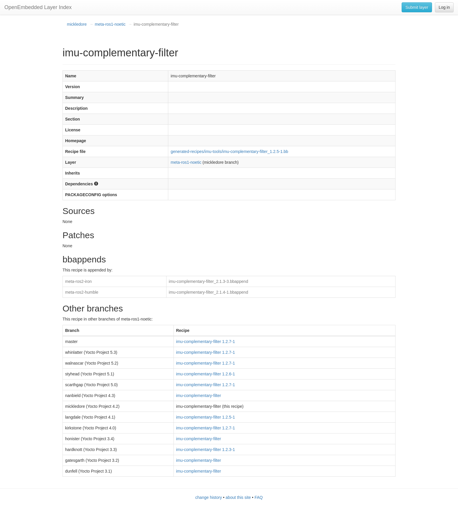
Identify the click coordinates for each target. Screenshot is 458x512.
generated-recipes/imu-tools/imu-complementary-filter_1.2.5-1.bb (229, 151)
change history (208, 497)
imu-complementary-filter (198, 395)
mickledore (77, 24)
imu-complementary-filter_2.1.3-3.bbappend (208, 281)
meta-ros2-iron (78, 281)
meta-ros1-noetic (110, 24)
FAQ (258, 497)
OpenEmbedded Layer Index (38, 7)
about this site (238, 497)
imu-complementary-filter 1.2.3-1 (205, 449)
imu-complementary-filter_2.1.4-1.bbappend (208, 292)
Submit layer (416, 7)
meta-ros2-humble (81, 292)
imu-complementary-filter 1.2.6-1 (205, 374)
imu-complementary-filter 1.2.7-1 (205, 341)
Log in (444, 7)
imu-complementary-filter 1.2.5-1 (205, 417)
